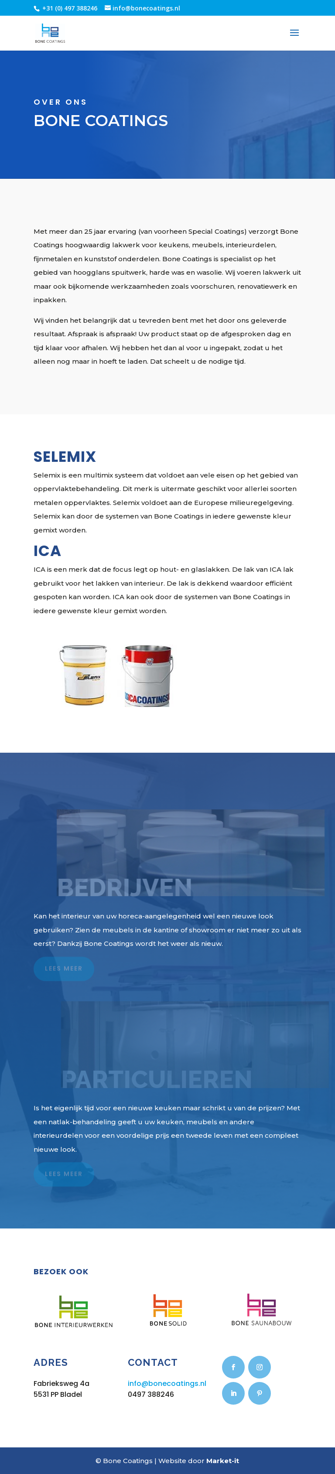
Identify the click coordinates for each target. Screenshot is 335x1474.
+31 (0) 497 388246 (69, 8)
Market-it (222, 1461)
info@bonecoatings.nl (167, 1383)
